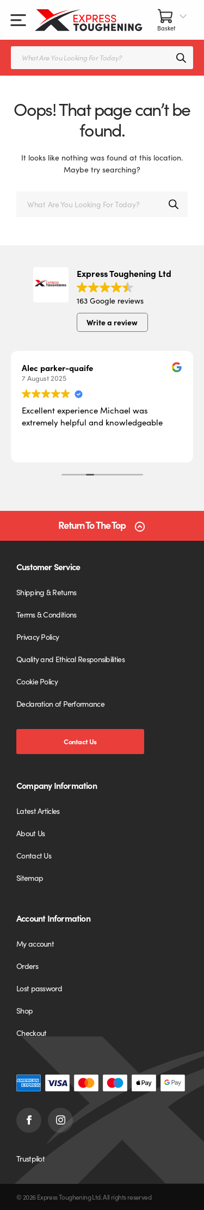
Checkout (31, 1032)
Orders (27, 965)
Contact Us (80, 741)
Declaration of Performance (60, 703)
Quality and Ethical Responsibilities (70, 658)
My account (35, 943)
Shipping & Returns (46, 592)
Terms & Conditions (46, 614)
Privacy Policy (37, 636)
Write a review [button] (112, 322)
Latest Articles (38, 810)
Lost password (39, 988)
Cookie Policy (37, 681)
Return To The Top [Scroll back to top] (92, 525)
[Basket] (172, 20)
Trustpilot (30, 1158)
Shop (24, 1010)
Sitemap (29, 877)
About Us (30, 833)
